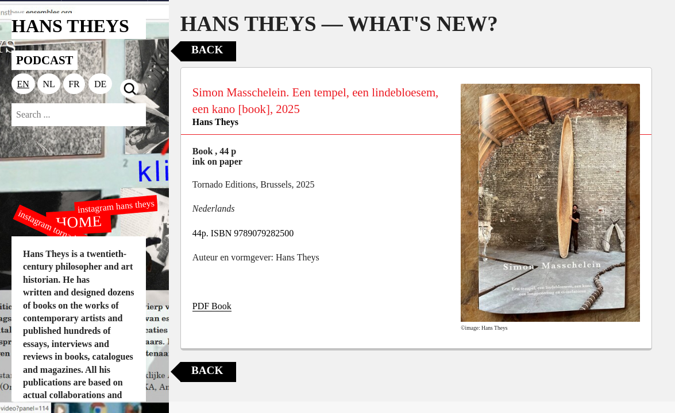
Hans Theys (215, 122)
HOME (78, 221)
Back (207, 50)
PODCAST (44, 60)
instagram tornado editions (63, 233)
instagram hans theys (116, 206)
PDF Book (212, 306)
